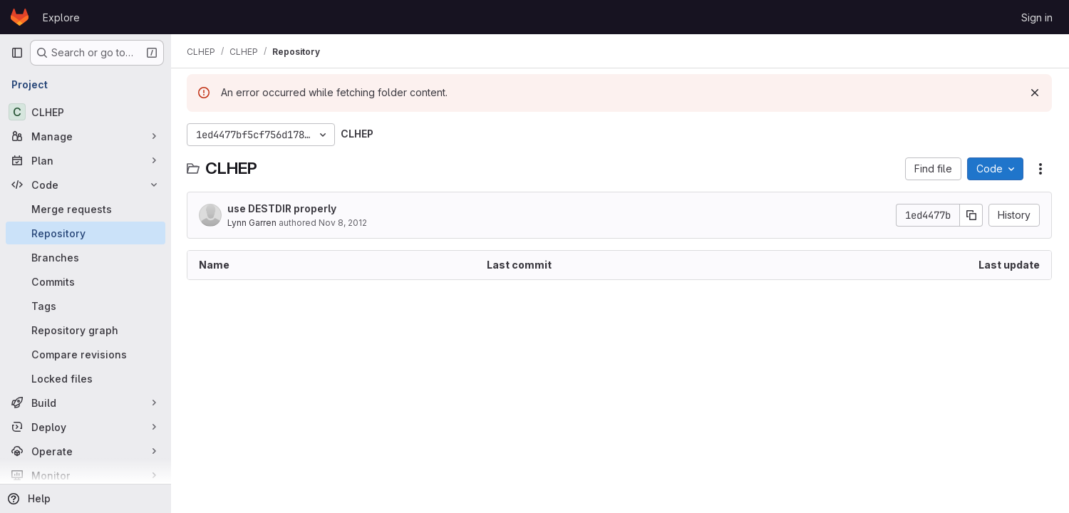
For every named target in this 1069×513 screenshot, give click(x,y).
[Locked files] (85, 378)
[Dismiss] (1034, 92)
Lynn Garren (253, 222)
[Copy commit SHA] (971, 215)
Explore (61, 17)
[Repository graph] (85, 329)
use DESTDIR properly (283, 208)
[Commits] (85, 281)
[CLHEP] (85, 111)
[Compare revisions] (85, 354)
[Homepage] (19, 17)
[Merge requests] (85, 208)
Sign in (1037, 17)
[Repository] (85, 233)
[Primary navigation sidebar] (17, 52)
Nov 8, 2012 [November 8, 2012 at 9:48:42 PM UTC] (344, 222)
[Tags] (85, 305)
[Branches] (85, 257)
